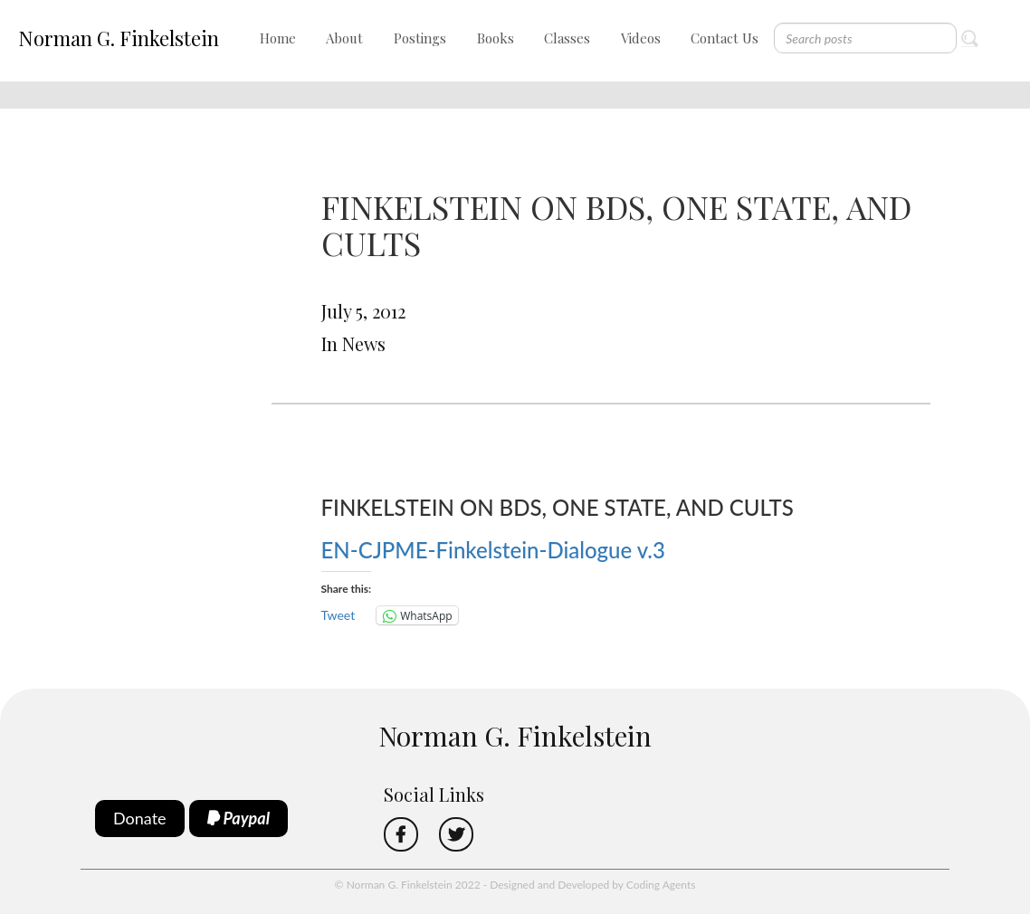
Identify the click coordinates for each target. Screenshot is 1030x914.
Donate (140, 818)
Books (495, 38)
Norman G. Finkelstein (118, 38)
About (344, 38)
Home (278, 38)
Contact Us (724, 38)
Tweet (338, 615)
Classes (567, 38)
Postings (420, 38)
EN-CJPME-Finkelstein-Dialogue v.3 (493, 550)
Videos (641, 38)
